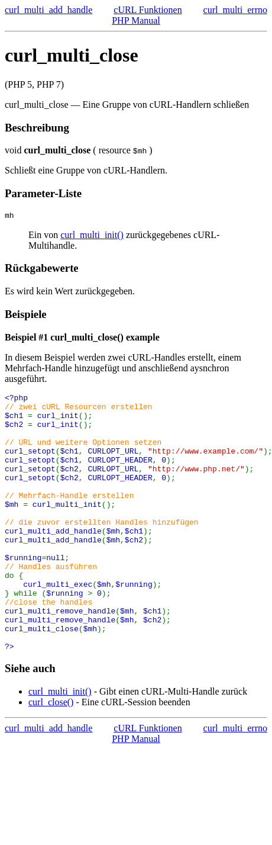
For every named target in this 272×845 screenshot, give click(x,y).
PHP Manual (136, 20)
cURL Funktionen (148, 10)
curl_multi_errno (235, 10)
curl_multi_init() (92, 237)
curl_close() (50, 755)
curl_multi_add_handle (48, 10)
